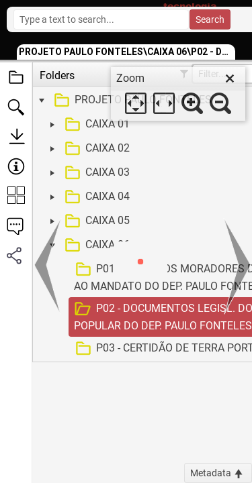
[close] (230, 78)
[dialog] (178, 94)
